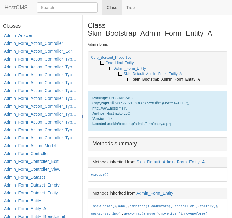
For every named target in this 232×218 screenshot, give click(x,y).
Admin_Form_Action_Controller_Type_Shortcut (41, 137)
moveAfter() (171, 214)
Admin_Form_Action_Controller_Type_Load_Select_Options (41, 98)
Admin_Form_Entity (22, 200)
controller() (186, 206)
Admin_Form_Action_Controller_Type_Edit (41, 82)
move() (153, 214)
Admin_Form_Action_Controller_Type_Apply (41, 59)
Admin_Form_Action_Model (30, 145)
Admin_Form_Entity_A (25, 208)
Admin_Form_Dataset (24, 177)
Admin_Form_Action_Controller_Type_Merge (41, 106)
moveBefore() (196, 214)
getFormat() (134, 214)
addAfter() (139, 206)
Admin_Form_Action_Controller (33, 43)
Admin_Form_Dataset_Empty (32, 185)
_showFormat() (103, 206)
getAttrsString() (106, 214)
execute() (99, 175)
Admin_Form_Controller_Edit (31, 161)
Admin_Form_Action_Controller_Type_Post (41, 122)
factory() (209, 206)
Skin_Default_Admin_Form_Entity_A (171, 162)
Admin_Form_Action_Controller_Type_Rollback (41, 129)
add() (123, 206)
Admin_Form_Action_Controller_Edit (38, 51)
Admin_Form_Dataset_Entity (31, 192)
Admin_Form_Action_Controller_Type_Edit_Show (41, 90)
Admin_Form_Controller (26, 153)
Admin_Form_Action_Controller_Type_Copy (41, 66)
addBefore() (162, 206)
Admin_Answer (18, 35)
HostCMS (16, 8)
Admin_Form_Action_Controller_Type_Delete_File (41, 74)
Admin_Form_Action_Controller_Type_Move (41, 114)
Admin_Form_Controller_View (32, 169)
